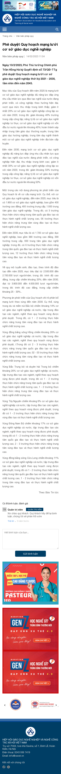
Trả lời (11, 521)
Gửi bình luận (30, 553)
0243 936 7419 (22, 752)
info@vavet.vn (16, 755)
